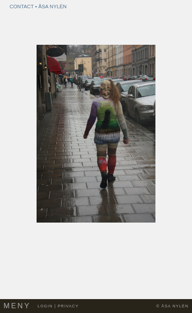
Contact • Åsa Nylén (38, 6)
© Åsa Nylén (172, 306)
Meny (16, 306)
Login (45, 306)
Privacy (67, 306)
